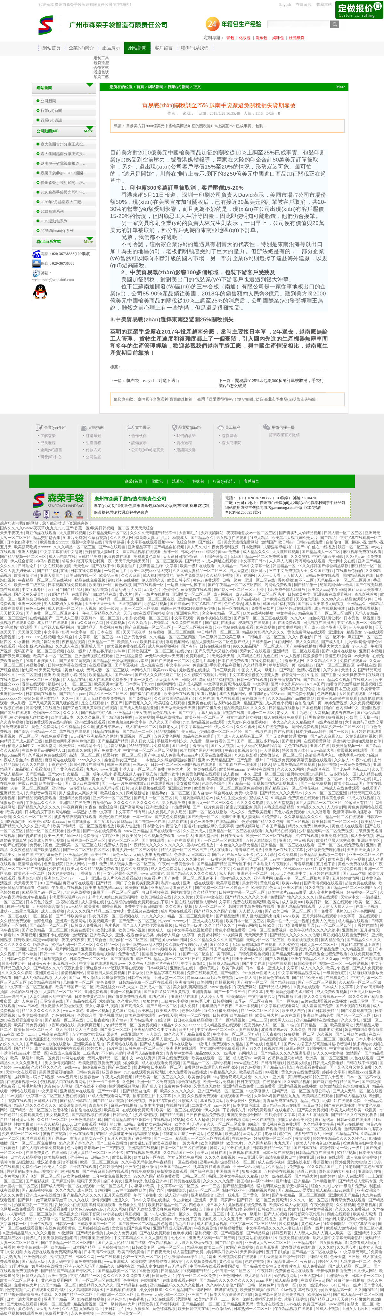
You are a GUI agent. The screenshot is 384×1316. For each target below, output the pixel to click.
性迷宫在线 (284, 731)
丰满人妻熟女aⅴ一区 (87, 1138)
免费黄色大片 (26, 1285)
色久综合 (65, 637)
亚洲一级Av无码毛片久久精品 (258, 1166)
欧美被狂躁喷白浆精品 (260, 1289)
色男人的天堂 (324, 921)
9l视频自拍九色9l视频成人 (276, 783)
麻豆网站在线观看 (61, 760)
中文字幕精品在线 (206, 603)
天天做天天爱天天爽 (178, 708)
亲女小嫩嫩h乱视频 (102, 1006)
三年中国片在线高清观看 (362, 958)
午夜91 (230, 750)
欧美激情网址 (342, 1025)
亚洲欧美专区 (369, 840)
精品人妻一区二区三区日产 (184, 850)
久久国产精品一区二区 (74, 1294)
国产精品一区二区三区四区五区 (354, 887)
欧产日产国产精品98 (65, 589)
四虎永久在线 (80, 750)
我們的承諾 (186, 436)
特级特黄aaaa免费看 (223, 552)
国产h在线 (255, 1044)
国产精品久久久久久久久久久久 (227, 1280)
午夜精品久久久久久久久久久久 (157, 845)
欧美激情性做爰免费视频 (100, 1063)
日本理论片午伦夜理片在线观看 (178, 779)
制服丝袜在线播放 (124, 580)
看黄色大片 (183, 887)
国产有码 (189, 646)
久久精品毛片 (255, 665)
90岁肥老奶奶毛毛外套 (233, 1077)
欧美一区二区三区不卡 (19, 1280)
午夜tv (163, 864)
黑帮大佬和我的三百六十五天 (318, 1077)
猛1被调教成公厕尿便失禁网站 (283, 1186)
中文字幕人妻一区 (352, 622)
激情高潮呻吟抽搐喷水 (352, 812)
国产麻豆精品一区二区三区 (148, 627)
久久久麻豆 (131, 575)
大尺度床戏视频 (73, 533)
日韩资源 (220, 1015)
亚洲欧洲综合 (158, 807)
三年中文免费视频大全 (288, 570)
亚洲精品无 (87, 627)
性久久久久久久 (301, 897)
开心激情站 (222, 1308)
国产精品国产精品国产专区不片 (68, 1271)
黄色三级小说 (370, 1228)
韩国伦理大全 (14, 963)
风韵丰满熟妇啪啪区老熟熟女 (257, 1299)
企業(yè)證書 (51, 450)
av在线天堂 (167, 1015)
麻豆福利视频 (277, 949)
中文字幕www (178, 665)
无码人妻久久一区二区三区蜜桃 (219, 1124)
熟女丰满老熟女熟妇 (244, 717)
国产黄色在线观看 (68, 769)
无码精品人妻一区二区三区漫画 (344, 580)
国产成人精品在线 (352, 1096)
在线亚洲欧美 (132, 1034)
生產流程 (93, 443)
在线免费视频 (143, 1171)
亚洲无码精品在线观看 (296, 906)
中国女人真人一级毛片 (257, 670)
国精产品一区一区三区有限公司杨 (301, 1091)
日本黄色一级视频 (359, 618)
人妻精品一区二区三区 (63, 991)
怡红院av (29, 670)
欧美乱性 (187, 1029)
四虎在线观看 (339, 1214)
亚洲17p (285, 840)
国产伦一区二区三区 (354, 1015)
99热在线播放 (239, 1148)
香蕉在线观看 (34, 684)
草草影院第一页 (283, 665)
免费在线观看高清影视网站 (256, 902)
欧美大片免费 (56, 1166)
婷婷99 (218, 1119)
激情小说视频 (309, 670)
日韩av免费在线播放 (24, 958)
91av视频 (159, 949)
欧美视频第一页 (103, 921)
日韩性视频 (328, 764)
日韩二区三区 (194, 1176)
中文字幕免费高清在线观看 (227, 684)
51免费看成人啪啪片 (363, 1242)
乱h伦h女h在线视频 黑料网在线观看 (86, 1205)
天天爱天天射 (51, 670)
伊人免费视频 (361, 627)
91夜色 (90, 807)
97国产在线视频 (240, 1247)
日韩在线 (25, 854)
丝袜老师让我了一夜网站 (183, 1133)
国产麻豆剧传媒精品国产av (336, 1082)
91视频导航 (36, 665)
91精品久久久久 (311, 807)
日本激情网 (251, 547)
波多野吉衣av (343, 712)
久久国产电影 (322, 570)
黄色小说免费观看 (290, 812)
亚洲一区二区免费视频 (156, 1082)
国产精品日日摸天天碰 (329, 1299)
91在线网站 (284, 642)
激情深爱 (80, 935)
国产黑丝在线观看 (16, 712)
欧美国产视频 (137, 887)
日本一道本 (255, 968)
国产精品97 (194, 561)
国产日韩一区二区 (162, 1006)
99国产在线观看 (14, 845)
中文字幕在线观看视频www (151, 542)
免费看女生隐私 (132, 1205)
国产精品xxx (314, 679)
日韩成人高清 (34, 1275)
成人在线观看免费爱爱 (108, 679)
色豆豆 (275, 887)
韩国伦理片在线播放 (43, 708)
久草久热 (331, 670)
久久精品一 (227, 566)
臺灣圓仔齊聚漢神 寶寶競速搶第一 (167, 399)
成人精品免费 (287, 1280)
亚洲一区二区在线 (260, 580)
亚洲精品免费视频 (75, 798)
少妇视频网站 (212, 533)
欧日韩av (286, 542)
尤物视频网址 (91, 1308)
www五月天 (67, 1077)
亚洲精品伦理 (189, 599)
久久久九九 (65, 1190)
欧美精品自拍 (242, 1015)
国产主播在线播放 (301, 646)
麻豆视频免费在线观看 (362, 552)
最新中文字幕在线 (87, 542)
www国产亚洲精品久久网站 (94, 736)
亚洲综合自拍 (370, 1171)
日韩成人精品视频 (225, 963)
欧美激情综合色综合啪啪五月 (345, 1086)
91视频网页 (232, 935)
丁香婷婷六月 (235, 1110)
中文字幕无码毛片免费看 (361, 1252)
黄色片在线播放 (270, 1304)
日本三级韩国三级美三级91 (221, 637)
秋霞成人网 (188, 1100)
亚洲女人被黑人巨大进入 (158, 1039)
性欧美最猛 (24, 1124)
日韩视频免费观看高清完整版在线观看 (299, 760)
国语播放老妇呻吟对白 (161, 954)
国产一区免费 (287, 1001)
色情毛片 (274, 1044)
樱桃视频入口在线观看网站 (63, 1082)
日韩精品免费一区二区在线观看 (145, 982)
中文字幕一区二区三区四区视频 (150, 750)
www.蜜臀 (336, 1304)
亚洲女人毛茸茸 (355, 1308)
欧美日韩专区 (179, 580)
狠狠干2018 (252, 1171)
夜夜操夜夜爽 (73, 940)
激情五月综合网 (339, 656)
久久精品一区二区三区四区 (173, 637)
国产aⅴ (218, 854)
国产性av (120, 1020)
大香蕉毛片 (189, 533)
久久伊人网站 (366, 1271)
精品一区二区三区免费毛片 (190, 916)
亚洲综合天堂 (56, 878)
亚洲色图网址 (365, 911)
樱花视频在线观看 (254, 622)
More (88, 241)
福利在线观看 (280, 963)
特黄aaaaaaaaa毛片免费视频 (210, 977)
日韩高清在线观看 (54, 1034)
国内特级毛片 (142, 1020)
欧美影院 (259, 887)
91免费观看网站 (15, 726)
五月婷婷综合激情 (48, 906)
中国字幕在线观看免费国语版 (215, 1266)
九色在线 (271, 656)
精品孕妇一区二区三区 (171, 793)
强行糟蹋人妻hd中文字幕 (209, 902)
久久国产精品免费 (324, 949)
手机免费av (83, 599)
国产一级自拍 (311, 1219)
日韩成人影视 (46, 1100)
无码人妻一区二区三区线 (108, 670)
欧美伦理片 (127, 566)
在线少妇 (184, 651)
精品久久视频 (339, 679)
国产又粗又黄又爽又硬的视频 (54, 703)
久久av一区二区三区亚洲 (326, 793)
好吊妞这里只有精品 (42, 698)
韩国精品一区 (285, 566)
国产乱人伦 (152, 1086)
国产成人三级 (67, 618)
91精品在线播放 (106, 731)
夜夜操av (308, 1261)
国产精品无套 (172, 1115)
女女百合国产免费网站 (131, 1228)
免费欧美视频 (260, 812)
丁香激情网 (199, 745)
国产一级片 (339, 731)
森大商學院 (231, 443)
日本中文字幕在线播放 (151, 1200)
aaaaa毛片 (264, 1280)
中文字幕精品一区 (197, 726)
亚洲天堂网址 (312, 1275)
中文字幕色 (286, 613)
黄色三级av (121, 854)
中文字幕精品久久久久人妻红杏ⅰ (141, 1238)
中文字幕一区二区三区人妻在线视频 (228, 1029)
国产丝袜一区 (210, 542)
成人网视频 (223, 594)
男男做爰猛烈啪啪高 (57, 1072)
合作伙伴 (139, 436)
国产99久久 (220, 944)
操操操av (306, 665)
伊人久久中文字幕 (329, 1053)
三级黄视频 (144, 717)
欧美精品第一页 (339, 1289)
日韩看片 (7, 1247)
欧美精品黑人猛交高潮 (335, 840)
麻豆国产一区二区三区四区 (116, 892)
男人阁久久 (196, 547)
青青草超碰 (115, 542)
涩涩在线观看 (307, 835)
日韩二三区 (258, 1020)
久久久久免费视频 (220, 1157)
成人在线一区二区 (63, 608)
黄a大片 (126, 594)
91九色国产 (159, 996)
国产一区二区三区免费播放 (33, 1143)
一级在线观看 (109, 1256)
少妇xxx (25, 637)
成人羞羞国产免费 (318, 1006)
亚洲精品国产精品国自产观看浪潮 (256, 1129)
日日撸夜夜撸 (98, 1020)
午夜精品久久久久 (41, 802)
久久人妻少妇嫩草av (17, 570)
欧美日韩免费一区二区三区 (313, 1039)
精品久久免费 (300, 826)
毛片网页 (209, 1256)
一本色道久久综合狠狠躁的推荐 (169, 760)
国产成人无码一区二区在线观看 (68, 1186)
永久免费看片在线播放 (188, 1072)
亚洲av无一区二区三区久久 (211, 802)
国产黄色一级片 (256, 1195)
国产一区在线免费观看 (102, 831)
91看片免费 (19, 1266)
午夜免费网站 (245, 987)
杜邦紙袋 (296, 38)
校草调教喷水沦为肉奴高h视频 (66, 689)
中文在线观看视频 (56, 566)
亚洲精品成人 (12, 793)
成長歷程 (48, 443)
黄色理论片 (201, 1001)
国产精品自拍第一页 (141, 1091)
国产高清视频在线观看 (323, 883)
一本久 (245, 774)
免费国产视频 (315, 1304)
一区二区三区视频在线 (193, 627)
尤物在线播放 (59, 1044)
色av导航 (74, 1148)
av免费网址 (181, 807)
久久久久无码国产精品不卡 (153, 533)
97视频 (178, 1119)
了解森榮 (48, 436)
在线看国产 (81, 594)
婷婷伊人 (322, 826)
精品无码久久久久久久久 (35, 1105)
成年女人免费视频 (122, 1233)
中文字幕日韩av (253, 561)
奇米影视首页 (367, 594)
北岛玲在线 (178, 821)
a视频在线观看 (19, 1100)
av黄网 (260, 1058)
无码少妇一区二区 (356, 1261)
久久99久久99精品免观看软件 (347, 599)
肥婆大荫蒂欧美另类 (295, 1119)
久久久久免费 (12, 1195)
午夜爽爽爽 (73, 807)
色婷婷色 (171, 589)
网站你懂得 (181, 892)
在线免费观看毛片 (267, 660)
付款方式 (93, 450)
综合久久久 (320, 1186)
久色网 (128, 1082)
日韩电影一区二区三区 (267, 637)
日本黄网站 (10, 1176)
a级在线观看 (328, 897)
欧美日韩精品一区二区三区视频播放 (84, 826)
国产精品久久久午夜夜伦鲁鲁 (58, 968)
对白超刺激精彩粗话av (194, 798)
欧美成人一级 (160, 930)
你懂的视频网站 (262, 1190)
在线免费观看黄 (55, 736)
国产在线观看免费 (53, 1209)
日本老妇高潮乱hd (22, 542)
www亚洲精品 (136, 831)
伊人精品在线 (75, 679)
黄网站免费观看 (305, 726)
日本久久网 (85, 1256)
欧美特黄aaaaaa (232, 769)
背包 (230, 38)
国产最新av (179, 603)
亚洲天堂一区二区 (169, 977)
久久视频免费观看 (160, 835)
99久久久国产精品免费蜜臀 (187, 1034)
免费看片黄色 (41, 845)
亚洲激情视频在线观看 (94, 656)
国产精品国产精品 (113, 741)
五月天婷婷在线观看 (320, 916)
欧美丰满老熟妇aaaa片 (104, 887)
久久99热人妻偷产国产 (226, 1285)
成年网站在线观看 (176, 911)
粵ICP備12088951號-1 (243, 512)
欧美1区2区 (316, 859)
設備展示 (139, 443)
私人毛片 (227, 873)
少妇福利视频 (147, 1115)
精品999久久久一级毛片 (216, 1053)
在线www (72, 1067)
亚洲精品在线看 (185, 996)
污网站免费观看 (278, 585)
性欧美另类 (132, 835)
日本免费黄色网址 (90, 996)
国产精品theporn (73, 693)
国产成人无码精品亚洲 (139, 708)
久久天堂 (69, 1308)
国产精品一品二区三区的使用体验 (39, 1110)
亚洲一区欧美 (30, 603)
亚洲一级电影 (229, 1195)
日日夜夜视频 (249, 1082)
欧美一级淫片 (22, 1058)
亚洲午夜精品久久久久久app (315, 958)
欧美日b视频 (233, 968)
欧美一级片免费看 (219, 1082)
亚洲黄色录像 (136, 637)
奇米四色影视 (246, 755)
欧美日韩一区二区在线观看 (329, 902)
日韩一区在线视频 (233, 608)
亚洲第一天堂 (206, 1200)
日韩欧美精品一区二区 (272, 1148)
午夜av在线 (362, 760)
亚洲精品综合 (203, 1195)
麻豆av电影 (312, 1105)
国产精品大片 (306, 1176)
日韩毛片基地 (30, 1086)
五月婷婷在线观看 (367, 731)
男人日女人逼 (143, 741)
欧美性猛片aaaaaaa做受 (287, 892)
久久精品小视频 (220, 575)
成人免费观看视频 (332, 991)
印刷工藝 (101, 77)
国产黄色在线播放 (340, 1105)
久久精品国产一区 (179, 1152)
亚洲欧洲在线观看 (90, 722)
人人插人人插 (251, 911)
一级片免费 (98, 864)
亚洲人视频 (28, 552)
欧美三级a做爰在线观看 (337, 698)
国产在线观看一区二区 (170, 660)
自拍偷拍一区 (338, 542)
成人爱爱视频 (363, 835)
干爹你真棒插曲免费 (334, 1271)
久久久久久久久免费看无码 (126, 1275)
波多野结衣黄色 (162, 1100)
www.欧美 (291, 916)
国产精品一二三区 (138, 731)
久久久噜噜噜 (319, 812)
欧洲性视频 (58, 1275)
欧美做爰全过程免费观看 (340, 868)
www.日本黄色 (152, 873)
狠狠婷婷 (151, 1001)
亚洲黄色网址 (188, 613)
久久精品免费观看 (16, 921)
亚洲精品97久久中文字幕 (155, 1029)
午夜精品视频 (160, 1242)
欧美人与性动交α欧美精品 (318, 1143)
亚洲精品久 (357, 603)
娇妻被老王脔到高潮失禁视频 (134, 1133)
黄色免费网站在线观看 (307, 632)
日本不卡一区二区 (367, 1275)
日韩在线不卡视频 (362, 1063)
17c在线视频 (44, 637)
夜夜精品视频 (74, 642)
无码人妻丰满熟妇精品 (153, 854)
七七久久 (179, 1238)
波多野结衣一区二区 (238, 1162)
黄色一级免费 (202, 821)
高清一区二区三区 (85, 755)
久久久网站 (117, 1209)
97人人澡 (360, 646)
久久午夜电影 (300, 637)
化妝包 (244, 38)
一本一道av (142, 817)
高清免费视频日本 (281, 1157)
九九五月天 (185, 1223)
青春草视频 (304, 864)
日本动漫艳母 (324, 1181)
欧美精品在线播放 (45, 982)
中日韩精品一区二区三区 (219, 632)
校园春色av (112, 1072)
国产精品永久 (203, 537)
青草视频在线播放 (261, 1219)
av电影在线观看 (160, 1299)
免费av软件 (170, 774)
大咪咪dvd (262, 1096)
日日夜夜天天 (233, 835)
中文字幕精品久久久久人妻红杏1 (274, 1228)
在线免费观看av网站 (180, 1129)
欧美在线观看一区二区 (211, 1058)
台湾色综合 (43, 921)
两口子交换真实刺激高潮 (137, 883)
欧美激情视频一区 (348, 745)
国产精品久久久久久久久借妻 (295, 935)
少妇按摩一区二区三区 (21, 1133)
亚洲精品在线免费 (75, 802)
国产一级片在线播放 (152, 594)
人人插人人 (293, 575)
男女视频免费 (174, 802)
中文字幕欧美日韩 (328, 556)
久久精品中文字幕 (319, 1124)
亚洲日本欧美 (41, 949)
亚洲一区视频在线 (126, 991)
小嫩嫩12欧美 (143, 1186)
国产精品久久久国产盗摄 (215, 911)
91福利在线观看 (331, 1157)
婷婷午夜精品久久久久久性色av (340, 1138)
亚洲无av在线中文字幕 (284, 850)
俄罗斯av (227, 1200)
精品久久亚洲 (78, 779)
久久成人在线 (67, 646)
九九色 (92, 769)
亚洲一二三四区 (261, 712)
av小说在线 (113, 1214)
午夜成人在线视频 (67, 887)
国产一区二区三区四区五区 (86, 850)
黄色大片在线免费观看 (301, 1072)
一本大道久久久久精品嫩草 (292, 722)
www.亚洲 (108, 769)
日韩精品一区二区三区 (115, 599)
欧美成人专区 (168, 1010)
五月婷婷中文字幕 (280, 1115)
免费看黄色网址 (147, 556)
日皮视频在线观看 (245, 1152)
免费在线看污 (83, 930)
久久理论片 (347, 1247)
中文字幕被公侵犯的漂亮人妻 (254, 675)
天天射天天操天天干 (336, 906)
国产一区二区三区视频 (317, 982)
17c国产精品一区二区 (58, 1285)
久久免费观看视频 (133, 1219)
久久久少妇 (351, 1020)
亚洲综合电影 (30, 878)
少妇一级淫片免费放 (350, 1186)
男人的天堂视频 (280, 802)
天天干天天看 (269, 575)
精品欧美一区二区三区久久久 (160, 1077)
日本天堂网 (47, 745)
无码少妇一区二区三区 (266, 940)
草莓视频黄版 (111, 627)
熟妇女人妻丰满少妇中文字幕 (131, 859)
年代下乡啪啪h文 (148, 1195)
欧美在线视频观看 (141, 1015)
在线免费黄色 (38, 1152)
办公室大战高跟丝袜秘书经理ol (324, 1044)
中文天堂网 (48, 1091)
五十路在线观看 (181, 840)
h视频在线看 (234, 712)
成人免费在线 (152, 665)
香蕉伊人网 (295, 660)
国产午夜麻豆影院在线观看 (105, 1171)
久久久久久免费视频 (353, 1209)
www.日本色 (28, 1006)
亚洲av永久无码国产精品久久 (90, 1266)
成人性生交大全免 (232, 798)
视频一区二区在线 (195, 1015)
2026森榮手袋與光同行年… (64, 192)
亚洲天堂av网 (207, 835)
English (285, 4)
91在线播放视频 (91, 1299)
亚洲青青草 (202, 991)
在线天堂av (10, 679)
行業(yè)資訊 (51, 120)
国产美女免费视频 (313, 1110)
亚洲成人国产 (93, 646)
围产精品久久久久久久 (82, 1195)
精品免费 (194, 1247)
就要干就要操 (296, 1299)
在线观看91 (272, 1082)
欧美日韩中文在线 (194, 1308)
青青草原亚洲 (268, 1247)
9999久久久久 (90, 760)
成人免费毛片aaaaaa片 (180, 755)
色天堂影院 (54, 864)
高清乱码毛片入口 (127, 589)
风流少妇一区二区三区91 (342, 726)
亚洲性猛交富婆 (129, 656)
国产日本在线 (306, 1148)
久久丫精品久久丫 (220, 925)
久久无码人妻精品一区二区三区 (200, 570)
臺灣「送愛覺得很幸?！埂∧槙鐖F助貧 (230, 399)
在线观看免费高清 (312, 1067)
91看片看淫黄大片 (41, 660)
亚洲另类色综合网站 (245, 1115)
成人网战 (85, 1190)
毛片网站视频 (115, 745)
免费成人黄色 (116, 845)
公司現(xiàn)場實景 (147, 450)
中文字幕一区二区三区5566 (98, 637)
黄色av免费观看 (206, 580)
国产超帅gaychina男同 (169, 940)
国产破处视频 (249, 599)
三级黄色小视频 (175, 1001)
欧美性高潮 (204, 788)
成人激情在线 (93, 902)
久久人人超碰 (198, 1119)
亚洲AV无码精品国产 (216, 760)
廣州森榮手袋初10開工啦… (64, 182)
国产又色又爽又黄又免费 (351, 1067)
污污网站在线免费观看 (234, 627)
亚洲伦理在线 (182, 968)
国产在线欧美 (120, 1067)
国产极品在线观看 (146, 693)
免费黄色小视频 (178, 1086)
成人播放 (253, 603)
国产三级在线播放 (112, 1143)
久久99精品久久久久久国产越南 (217, 940)
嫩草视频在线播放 (47, 1266)
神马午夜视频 (48, 561)
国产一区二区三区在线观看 (220, 840)
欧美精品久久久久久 (97, 1285)
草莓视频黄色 (56, 958)
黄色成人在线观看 (348, 826)
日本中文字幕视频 (317, 1209)
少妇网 (351, 717)
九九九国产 (284, 1143)
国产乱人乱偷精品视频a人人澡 (40, 977)
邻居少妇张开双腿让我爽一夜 (87, 561)
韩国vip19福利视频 (279, 603)
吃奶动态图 (16, 821)
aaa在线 (8, 1034)
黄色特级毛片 (254, 698)
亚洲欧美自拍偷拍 (89, 1044)
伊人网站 (65, 1086)
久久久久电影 (34, 764)
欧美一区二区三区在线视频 (269, 835)
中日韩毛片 (304, 840)
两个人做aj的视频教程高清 (260, 745)
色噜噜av (181, 854)
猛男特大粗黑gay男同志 (307, 774)
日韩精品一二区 (315, 1025)
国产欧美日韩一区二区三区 (288, 911)
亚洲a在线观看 (81, 1133)
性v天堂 (74, 831)
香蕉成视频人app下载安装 (135, 774)
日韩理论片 (28, 566)
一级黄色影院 (335, 973)
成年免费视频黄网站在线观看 (59, 1048)
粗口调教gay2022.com (267, 693)
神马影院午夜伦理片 (307, 1214)
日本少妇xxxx (192, 552)
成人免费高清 (315, 1266)
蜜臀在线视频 (55, 1133)
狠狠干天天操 (89, 1181)
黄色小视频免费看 (231, 930)
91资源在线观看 (307, 987)
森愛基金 (229, 436)
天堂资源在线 (52, 1001)
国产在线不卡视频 (91, 1086)
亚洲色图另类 (36, 1256)
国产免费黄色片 (108, 750)
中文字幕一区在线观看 (359, 916)
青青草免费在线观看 (348, 1200)
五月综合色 (97, 940)
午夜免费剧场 (206, 1228)
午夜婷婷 (265, 1271)
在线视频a (162, 1119)
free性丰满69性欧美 (287, 859)
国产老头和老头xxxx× (351, 769)
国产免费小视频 (301, 693)
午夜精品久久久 (224, 1072)
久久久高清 (138, 622)
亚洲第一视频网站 (71, 921)
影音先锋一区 (294, 675)
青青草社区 (99, 1105)
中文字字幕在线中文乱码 (61, 552)
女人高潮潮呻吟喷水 (86, 1289)
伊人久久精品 (308, 642)
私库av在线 (171, 883)
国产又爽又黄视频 (75, 660)
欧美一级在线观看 (276, 1176)
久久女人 (71, 712)
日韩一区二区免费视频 (268, 930)
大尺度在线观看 (353, 693)
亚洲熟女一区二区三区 (192, 594)
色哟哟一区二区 (47, 712)
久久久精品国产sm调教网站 (291, 698)
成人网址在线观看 (222, 561)
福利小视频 (222, 1063)
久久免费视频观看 (366, 703)
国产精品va (35, 1044)
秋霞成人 (180, 537)
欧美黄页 (92, 906)
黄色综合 (26, 1308)
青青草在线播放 (249, 850)
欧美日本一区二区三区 (53, 656)
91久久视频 (315, 887)
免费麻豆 (200, 665)
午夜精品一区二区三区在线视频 (45, 580)
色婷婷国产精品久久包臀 (263, 821)
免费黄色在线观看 (304, 798)
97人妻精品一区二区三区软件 (31, 1214)
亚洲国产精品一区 (176, 1166)
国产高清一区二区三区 (49, 925)
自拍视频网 (225, 982)
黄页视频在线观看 (196, 589)
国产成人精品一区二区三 (350, 1266)
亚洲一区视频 (98, 1010)
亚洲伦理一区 (12, 693)
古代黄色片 (10, 1148)
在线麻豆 (375, 675)
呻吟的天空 (328, 1261)
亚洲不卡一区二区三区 (112, 798)
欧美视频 (14, 812)
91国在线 (178, 902)
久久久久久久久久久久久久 (136, 802)
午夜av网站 (247, 925)
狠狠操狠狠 (70, 1171)
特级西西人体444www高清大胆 (308, 750)
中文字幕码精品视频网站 (299, 973)
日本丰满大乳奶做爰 (24, 1299)
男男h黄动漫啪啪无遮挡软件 (24, 717)
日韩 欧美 (267, 925)
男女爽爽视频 (89, 1025)
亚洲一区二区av (329, 779)
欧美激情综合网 (73, 1105)
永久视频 (325, 1034)
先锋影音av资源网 (41, 793)
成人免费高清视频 (362, 1157)
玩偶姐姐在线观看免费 (342, 1100)
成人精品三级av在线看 (281, 1105)
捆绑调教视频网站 (124, 1086)
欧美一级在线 (78, 1039)
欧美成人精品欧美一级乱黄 (354, 1110)
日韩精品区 (171, 1271)
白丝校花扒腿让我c (325, 618)
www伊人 (185, 835)
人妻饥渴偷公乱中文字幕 (51, 996)
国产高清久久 (133, 1006)
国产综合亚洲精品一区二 (35, 731)
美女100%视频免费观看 (220, 1048)
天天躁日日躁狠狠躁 (181, 556)
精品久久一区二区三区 (108, 693)
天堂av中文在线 (209, 897)
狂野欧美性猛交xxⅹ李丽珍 (37, 940)
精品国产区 (253, 703)
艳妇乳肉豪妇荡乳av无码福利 (350, 1219)
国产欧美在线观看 (133, 779)
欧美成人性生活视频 (47, 840)
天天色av (81, 566)
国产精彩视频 (38, 1181)
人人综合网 (336, 807)
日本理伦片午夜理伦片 (162, 826)
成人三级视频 (53, 911)
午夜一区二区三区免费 (197, 1275)
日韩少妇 (189, 679)
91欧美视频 (137, 1100)
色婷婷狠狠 (10, 892)
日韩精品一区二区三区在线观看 (315, 1129)
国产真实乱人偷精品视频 (300, 533)
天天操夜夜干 (354, 675)
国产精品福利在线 (53, 570)
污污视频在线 (61, 1256)
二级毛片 (91, 1053)
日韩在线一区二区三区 (86, 840)
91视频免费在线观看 (293, 1238)
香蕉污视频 (356, 859)
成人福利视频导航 (159, 575)
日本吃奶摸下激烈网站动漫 (48, 812)
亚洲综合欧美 (337, 1275)
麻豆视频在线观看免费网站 (346, 935)
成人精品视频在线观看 (222, 1025)
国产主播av (330, 675)
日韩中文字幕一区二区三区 (242, 892)
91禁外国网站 (335, 1223)
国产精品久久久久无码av (281, 793)
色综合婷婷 (186, 542)
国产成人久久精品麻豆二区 (158, 675)
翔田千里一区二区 (248, 958)
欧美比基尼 (106, 930)
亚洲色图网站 (231, 1275)
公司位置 (93, 457)
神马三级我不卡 (240, 854)
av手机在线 (366, 665)
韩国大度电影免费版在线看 (251, 906)
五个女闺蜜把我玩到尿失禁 (95, 1034)
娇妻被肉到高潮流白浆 (364, 1029)
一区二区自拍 (41, 916)
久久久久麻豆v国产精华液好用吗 (105, 717)
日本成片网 (200, 854)
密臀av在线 (27, 783)
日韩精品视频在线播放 (315, 1152)
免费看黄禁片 (263, 608)
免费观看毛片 (198, 656)
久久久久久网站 (291, 769)
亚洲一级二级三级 (269, 774)
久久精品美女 (205, 892)
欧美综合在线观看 (179, 693)
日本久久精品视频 (26, 1157)
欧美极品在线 (251, 1072)
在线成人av (363, 679)
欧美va (72, 868)
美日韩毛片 (227, 954)
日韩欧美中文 (300, 594)
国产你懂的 (230, 973)
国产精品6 (105, 883)
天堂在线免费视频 (217, 755)
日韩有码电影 (273, 1063)
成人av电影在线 (62, 556)
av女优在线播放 (77, 1176)
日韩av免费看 (88, 1072)
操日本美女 (113, 1181)
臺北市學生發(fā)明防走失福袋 (290, 399)
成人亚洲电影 (177, 1195)
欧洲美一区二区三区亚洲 (327, 1058)
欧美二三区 (214, 1247)
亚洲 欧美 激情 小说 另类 (65, 675)
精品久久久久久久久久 (41, 1010)
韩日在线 (143, 958)
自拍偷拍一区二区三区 (129, 940)
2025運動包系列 (54, 221)
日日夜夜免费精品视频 (193, 1020)
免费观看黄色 (32, 1115)
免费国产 (278, 897)
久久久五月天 (231, 1219)
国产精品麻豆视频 (109, 1100)
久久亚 (179, 1096)
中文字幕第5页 (194, 963)
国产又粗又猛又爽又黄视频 (167, 991)
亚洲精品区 (124, 712)
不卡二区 (306, 580)
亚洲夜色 (132, 1166)
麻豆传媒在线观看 (41, 533)
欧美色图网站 (212, 1143)
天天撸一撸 (369, 717)
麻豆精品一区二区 (367, 566)
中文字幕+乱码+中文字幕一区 (69, 632)
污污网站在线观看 (310, 561)
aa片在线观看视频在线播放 (324, 1001)
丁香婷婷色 (58, 764)
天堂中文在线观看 (21, 1072)
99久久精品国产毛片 (325, 1166)
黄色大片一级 (179, 769)
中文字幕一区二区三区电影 (29, 987)
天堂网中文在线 (342, 561)
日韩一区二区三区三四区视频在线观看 (184, 764)
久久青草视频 (12, 722)
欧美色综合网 (200, 1077)
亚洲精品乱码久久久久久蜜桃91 (177, 1285)
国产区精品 (36, 774)
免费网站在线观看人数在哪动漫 (211, 1067)
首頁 (140, 87)
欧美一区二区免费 (56, 1304)
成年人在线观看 (352, 1176)
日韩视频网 (223, 1001)
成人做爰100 (293, 902)
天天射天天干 (48, 1308)
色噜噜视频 (367, 1205)
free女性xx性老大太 (259, 973)
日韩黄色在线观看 (274, 977)
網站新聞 (155, 87)
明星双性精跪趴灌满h (212, 1166)
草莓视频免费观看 (172, 1171)
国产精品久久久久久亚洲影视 (285, 1053)
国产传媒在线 (30, 835)
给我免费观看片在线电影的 (49, 722)
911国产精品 (59, 594)
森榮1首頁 (133, 481)
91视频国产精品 (196, 1271)
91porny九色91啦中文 (289, 873)
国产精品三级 (34, 1261)
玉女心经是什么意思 (121, 873)
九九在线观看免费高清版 (145, 1072)
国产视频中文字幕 (97, 712)
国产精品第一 (306, 585)
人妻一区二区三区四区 (30, 788)
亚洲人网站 (76, 864)
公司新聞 (48, 101)
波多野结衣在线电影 (299, 1247)
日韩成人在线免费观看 (341, 788)
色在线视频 (50, 1129)
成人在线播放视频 (212, 1223)
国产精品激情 (228, 916)
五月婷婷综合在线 (94, 1228)
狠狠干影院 (91, 1214)
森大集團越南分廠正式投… (64, 154)
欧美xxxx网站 (165, 670)
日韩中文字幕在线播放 (67, 665)
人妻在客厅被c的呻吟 (107, 651)
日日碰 (354, 1256)
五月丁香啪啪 (278, 1252)
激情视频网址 (248, 826)
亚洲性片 (336, 632)
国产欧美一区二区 (203, 817)
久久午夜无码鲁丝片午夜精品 (153, 963)
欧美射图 (205, 982)
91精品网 (279, 798)
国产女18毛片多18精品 (113, 821)
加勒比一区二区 (361, 1304)
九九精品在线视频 (281, 831)
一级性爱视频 (357, 963)
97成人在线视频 (361, 798)
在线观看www (312, 1280)
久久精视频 (345, 1205)
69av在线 (293, 1304)
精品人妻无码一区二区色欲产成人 (221, 642)
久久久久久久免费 (219, 1181)
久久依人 (342, 760)
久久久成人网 (122, 537)
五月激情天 (369, 930)
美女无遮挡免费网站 (241, 542)
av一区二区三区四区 (334, 925)
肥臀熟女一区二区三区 (122, 755)
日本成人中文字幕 (338, 987)
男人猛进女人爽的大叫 (78, 793)
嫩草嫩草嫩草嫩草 (52, 1200)
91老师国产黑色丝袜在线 (201, 750)
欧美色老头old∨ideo (88, 1209)
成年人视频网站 (233, 693)
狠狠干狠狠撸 (18, 906)
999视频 (272, 1072)
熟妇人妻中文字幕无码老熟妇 (124, 949)
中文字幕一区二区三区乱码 (236, 1034)
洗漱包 (261, 38)
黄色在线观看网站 (57, 1280)
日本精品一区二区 (167, 1067)
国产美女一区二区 (116, 1029)
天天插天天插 (359, 850)
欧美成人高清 (365, 1214)
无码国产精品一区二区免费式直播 (259, 556)
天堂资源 (298, 949)
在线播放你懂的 (350, 570)
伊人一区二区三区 (210, 906)
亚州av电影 (209, 1162)
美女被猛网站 (188, 783)
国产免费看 (324, 911)
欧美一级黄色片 (183, 949)
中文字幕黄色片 (49, 854)
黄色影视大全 (164, 712)
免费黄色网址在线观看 (201, 774)
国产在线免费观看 (155, 1233)
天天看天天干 (26, 883)
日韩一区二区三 (171, 1247)
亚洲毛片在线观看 (182, 1048)
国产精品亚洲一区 (282, 1261)
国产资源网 (246, 575)
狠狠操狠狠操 (193, 1039)
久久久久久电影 (251, 802)
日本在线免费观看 (233, 660)
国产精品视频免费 (37, 1190)
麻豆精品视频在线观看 (142, 552)
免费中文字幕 (246, 793)
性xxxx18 (14, 1039)
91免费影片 (272, 817)
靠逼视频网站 (178, 642)
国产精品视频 (97, 589)
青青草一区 (287, 1285)
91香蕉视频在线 (62, 1025)
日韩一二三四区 (14, 949)
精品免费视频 (85, 1304)
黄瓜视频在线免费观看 (282, 1124)
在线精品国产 (41, 618)
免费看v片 (153, 878)
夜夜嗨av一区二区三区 (100, 618)
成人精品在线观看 (53, 622)
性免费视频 (116, 622)
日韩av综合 (100, 1157)
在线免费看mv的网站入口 (44, 750)
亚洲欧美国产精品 (344, 1195)
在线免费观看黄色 (61, 1228)
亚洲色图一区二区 (253, 873)
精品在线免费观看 (199, 736)
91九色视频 (251, 1067)
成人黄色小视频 (279, 703)
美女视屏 (143, 712)
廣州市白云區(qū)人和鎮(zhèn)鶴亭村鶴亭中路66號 (302, 503)
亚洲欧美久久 (102, 935)
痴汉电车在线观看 (78, 883)
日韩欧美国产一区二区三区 (151, 651)
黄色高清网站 (231, 1261)
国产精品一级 (240, 783)
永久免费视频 (83, 1313)
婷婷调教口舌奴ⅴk (222, 1252)
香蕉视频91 (323, 1162)
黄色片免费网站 (190, 575)
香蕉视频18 (287, 580)
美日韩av (189, 731)
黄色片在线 (75, 670)
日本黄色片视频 (39, 902)
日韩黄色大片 (164, 1275)
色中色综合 (233, 603)
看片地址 (283, 1181)
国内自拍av (202, 793)
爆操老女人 (169, 726)
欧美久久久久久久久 (178, 1091)
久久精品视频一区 (357, 949)
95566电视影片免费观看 (149, 745)
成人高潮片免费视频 (327, 892)
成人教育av (242, 1058)
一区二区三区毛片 (270, 594)
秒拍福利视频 (156, 603)
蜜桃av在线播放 (200, 845)
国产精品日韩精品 (76, 1100)
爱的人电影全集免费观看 (43, 1148)
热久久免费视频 (135, 868)
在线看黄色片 (338, 977)
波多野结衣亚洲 (227, 703)
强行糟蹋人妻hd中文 (102, 552)
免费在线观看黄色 (203, 973)
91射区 (313, 675)
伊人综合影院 (22, 561)
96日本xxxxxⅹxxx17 (300, 868)
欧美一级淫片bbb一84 (62, 835)
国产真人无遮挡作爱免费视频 (101, 698)
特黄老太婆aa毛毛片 (153, 537)
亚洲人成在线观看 (208, 921)
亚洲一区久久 (179, 1214)
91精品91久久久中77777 (180, 1025)
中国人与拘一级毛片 (244, 1214)
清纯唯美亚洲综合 (96, 1238)
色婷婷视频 (183, 1233)
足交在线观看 (93, 703)
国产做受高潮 (369, 712)
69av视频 (13, 1096)
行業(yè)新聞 (51, 110)
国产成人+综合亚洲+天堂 (325, 627)
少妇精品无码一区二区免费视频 (326, 831)
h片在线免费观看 (286, 622)
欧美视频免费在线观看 (126, 646)
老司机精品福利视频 (217, 679)
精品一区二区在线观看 (345, 817)
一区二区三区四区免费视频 (239, 788)
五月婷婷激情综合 (114, 1247)
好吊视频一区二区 (362, 892)
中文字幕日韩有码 (130, 812)
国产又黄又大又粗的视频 (216, 651)
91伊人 (265, 764)
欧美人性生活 (129, 826)
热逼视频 (325, 689)
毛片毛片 (112, 925)
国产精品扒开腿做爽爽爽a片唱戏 (121, 660)
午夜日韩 (338, 589)
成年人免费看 (26, 1001)
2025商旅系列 (52, 211)
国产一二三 (163, 1138)
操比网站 (141, 1067)
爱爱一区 (40, 1053)
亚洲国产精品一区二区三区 (221, 1091)
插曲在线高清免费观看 (33, 859)
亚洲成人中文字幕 (283, 968)
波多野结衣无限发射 (166, 1261)
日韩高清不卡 (89, 745)
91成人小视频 (328, 1308)
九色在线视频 (296, 745)
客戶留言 (251, 481)
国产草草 (30, 689)
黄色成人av (311, 1223)
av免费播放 (296, 1166)
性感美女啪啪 (299, 1063)
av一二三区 (211, 1186)
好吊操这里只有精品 (286, 1058)
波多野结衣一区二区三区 (281, 755)
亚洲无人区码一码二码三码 (212, 1238)
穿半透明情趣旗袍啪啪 (236, 1209)
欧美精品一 (62, 599)
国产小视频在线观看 (353, 1006)
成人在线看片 (221, 850)
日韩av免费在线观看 (322, 575)
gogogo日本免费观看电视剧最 (91, 954)
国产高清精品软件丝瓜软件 (127, 1119)
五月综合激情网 (214, 556)
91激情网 (66, 1233)
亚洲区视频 (371, 708)
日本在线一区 (109, 632)
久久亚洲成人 (195, 831)
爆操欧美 (131, 1063)
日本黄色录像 (334, 798)
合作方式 (101, 67)
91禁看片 (7, 935)
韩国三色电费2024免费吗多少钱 (188, 608)
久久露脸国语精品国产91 (175, 698)
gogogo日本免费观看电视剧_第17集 (92, 1124)
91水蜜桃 (22, 642)
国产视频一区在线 (150, 821)
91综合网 (163, 1020)
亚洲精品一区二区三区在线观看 (236, 831)
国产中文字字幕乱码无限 (200, 712)
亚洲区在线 (320, 745)
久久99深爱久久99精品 (121, 1129)
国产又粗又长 (210, 708)
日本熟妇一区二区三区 (253, 1308)
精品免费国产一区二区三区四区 (325, 613)
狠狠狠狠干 (313, 656)
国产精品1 (329, 537)
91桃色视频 (149, 1271)
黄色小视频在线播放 (214, 618)
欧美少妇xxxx (345, 783)
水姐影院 (107, 1001)
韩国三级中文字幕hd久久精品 (233, 1176)
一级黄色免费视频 (356, 764)
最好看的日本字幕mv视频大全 (32, 1171)
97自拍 (293, 1025)
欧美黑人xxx (318, 589)
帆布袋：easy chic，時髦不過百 (153, 380)
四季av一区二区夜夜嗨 (254, 1001)
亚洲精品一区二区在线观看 (296, 651)
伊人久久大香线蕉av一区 (325, 996)
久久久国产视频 (179, 906)
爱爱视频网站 (73, 973)
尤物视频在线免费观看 (247, 1205)
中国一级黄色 (142, 679)
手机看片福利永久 (173, 741)
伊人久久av (224, 726)
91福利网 (103, 1190)
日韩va (127, 788)
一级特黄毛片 (116, 570)
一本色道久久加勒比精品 (237, 845)
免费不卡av (32, 1166)
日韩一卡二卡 (52, 954)
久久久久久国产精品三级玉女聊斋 (96, 911)
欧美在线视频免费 (303, 940)
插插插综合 (236, 996)
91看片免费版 (74, 537)
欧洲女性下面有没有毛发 (196, 1219)
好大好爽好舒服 (62, 873)
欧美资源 (67, 745)
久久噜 (88, 726)
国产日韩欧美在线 (351, 1034)
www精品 (21, 1067)
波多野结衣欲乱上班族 (360, 944)
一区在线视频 (264, 1119)
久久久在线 (79, 1200)
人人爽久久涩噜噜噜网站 (113, 1039)
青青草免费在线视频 (280, 1100)
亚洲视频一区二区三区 (19, 736)
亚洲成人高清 (191, 684)
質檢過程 (184, 443)
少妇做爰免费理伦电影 (325, 850)
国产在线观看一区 (149, 585)
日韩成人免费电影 (328, 1063)
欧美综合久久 (112, 793)
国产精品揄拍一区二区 (201, 1304)
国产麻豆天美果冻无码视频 (321, 603)
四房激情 (292, 1209)
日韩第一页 (65, 1223)
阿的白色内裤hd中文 (342, 708)
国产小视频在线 (258, 731)
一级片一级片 (352, 1148)
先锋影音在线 (318, 769)
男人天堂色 (239, 570)
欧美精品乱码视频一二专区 (323, 854)
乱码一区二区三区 (205, 1190)
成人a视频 (243, 594)
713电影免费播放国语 (296, 925)
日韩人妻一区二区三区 (343, 533)
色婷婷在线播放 (24, 779)
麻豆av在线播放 (124, 1105)
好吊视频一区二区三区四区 (172, 632)
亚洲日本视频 (371, 651)
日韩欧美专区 (306, 963)
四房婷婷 (328, 1176)
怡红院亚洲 (110, 835)
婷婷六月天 (97, 1048)
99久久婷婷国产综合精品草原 (323, 566)
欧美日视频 (122, 1157)
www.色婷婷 (221, 987)
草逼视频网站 (212, 1100)
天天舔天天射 (223, 656)
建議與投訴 (186, 450)
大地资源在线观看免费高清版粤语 (53, 1252)
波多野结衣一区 (343, 774)
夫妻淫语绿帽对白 (279, 547)
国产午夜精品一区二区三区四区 (235, 585)
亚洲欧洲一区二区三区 (115, 1294)
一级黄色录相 (183, 864)
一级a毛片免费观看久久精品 (219, 1044)
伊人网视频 (319, 712)
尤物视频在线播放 (195, 670)
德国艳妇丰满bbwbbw (255, 1181)
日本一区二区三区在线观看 (184, 1148)
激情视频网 (102, 1200)
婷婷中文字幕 (334, 1072)
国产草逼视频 (127, 665)
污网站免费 (318, 1256)
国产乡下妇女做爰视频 (259, 689)
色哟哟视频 (327, 693)
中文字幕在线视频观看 (193, 930)
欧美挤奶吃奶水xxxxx (33, 547)
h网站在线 (126, 1266)
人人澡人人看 (212, 996)
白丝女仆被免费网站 (221, 1010)
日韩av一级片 (350, 1285)
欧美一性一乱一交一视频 (288, 921)
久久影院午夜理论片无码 (205, 675)
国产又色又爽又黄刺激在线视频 (90, 708)
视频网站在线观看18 (256, 1238)
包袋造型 (101, 63)
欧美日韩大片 (267, 1015)
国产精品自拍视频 (169, 547)
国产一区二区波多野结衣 (258, 741)
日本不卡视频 (26, 1129)
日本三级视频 (347, 689)
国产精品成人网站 (275, 987)
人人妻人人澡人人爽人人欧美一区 (323, 1233)
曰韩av (129, 1124)
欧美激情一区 (219, 1039)
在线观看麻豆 (101, 665)
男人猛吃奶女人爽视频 (63, 603)
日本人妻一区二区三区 (319, 944)
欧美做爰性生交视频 (243, 1100)
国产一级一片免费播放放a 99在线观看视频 (138, 783)
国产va (75, 977)
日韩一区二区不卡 (330, 637)
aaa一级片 (222, 1105)
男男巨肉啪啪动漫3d (325, 1029)
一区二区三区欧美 (168, 561)
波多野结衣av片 (110, 726)
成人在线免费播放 (274, 726)
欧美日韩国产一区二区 (75, 987)
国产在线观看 (154, 840)
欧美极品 (146, 1010)
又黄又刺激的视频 (361, 736)
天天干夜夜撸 (12, 533)
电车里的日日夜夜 (217, 1006)
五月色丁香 (326, 864)
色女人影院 (266, 854)
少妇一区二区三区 (77, 684)
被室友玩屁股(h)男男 (244, 807)
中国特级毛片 (228, 1171)
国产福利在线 (202, 1171)
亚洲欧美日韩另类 (319, 1015)
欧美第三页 (109, 575)
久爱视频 (14, 1252)
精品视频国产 (168, 731)
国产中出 (151, 755)
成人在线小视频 (272, 1162)
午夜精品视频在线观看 (294, 1308)
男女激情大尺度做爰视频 (104, 977)
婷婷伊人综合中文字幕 (176, 935)
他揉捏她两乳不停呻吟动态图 (70, 741)
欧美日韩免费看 (131, 1252)
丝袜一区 (171, 552)
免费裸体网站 (210, 935)
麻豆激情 (150, 1166)
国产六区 (157, 1190)
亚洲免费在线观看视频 (333, 594)
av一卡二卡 (79, 878)
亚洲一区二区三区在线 (156, 599)
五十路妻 (207, 1209)
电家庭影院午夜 (279, 1133)
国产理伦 (179, 745)
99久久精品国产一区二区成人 (258, 646)
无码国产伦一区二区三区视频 (39, 651)
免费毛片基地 (204, 660)
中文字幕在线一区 (33, 1247)
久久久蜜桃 (300, 556)
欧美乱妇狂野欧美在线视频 (153, 1143)
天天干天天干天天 (101, 603)
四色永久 (196, 1205)
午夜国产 (115, 703)
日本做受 (136, 973)
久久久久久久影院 (17, 973)
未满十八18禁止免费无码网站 (113, 897)
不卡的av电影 (113, 1053)
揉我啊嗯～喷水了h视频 (359, 755)
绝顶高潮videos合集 (337, 585)
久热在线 (206, 698)
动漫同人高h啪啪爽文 (145, 1053)
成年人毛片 (102, 774)
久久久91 (263, 1077)
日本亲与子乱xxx (140, 684)
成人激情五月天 (258, 1275)
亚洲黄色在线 (200, 703)
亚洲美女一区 (130, 1313)
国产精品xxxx (289, 1190)
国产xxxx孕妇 (355, 873)
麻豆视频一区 (65, 963)
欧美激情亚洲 (26, 575)
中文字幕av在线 (358, 779)
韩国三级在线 (119, 764)
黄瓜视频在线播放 (143, 911)
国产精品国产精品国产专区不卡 (224, 864)
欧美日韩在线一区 (81, 575)
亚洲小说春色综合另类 (135, 935)
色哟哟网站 (167, 684)
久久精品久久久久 (47, 1067)
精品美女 (355, 632)
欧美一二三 (26, 1034)
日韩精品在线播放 (284, 708)
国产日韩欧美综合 (71, 916)
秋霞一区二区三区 (354, 547)
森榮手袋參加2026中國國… (64, 173)
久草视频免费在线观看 (48, 755)
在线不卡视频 (367, 906)
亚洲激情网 (185, 982)
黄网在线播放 (80, 821)
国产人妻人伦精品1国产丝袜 (122, 1242)
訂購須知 (93, 436)
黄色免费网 (106, 982)
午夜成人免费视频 (117, 1077)
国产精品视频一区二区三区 (23, 556)
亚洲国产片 (198, 1294)
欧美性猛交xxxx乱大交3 (150, 570)
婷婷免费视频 (336, 703)
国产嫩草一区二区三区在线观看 (261, 618)
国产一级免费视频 (316, 783)
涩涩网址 (184, 1299)
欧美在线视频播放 (258, 613)
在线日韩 (60, 1152)
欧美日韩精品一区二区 (167, 1205)
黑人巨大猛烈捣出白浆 (261, 916)
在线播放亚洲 (290, 996)
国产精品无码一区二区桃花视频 (292, 788)
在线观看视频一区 (22, 1082)
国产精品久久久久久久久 (39, 807)
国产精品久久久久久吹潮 (246, 897)
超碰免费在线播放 (361, 883)
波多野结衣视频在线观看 (75, 817)
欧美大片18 (236, 1143)
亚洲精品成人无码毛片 (172, 1228)
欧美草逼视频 (228, 883)
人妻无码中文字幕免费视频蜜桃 (75, 1261)
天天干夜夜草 (135, 632)
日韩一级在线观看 (252, 679)
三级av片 (141, 764)
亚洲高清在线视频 (143, 1148)
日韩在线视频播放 (215, 646)
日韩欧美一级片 (189, 925)
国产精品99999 (283, 982)
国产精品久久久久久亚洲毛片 (25, 826)
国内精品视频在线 (358, 575)
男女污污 (250, 883)
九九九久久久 (154, 916)
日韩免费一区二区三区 (144, 1048)
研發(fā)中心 (50, 457)
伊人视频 (89, 608)
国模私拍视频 (67, 902)
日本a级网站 (157, 968)
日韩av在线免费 (310, 542)
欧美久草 (182, 1124)
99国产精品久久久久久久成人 (192, 873)
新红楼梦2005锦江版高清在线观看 (115, 968)
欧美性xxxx (357, 1072)
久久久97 (298, 618)
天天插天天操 (12, 613)
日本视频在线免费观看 (67, 585)
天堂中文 (348, 670)
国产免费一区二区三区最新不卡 (53, 613)
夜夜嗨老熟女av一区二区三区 (251, 533)
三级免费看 (267, 1086)
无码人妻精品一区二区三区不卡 (96, 1152)
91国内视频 (317, 1048)
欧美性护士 (101, 854)
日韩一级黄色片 (261, 1285)
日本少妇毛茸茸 (247, 1105)
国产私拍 (287, 670)
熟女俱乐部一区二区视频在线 (114, 916)
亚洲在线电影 (299, 1162)
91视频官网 (274, 1048)
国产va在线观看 (112, 547)
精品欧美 (146, 1304)
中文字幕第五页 (362, 1223)
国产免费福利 (140, 698)
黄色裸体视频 (164, 1308)
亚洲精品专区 (306, 1242)
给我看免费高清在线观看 (294, 764)
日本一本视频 (247, 1006)
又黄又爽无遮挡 (207, 1086)
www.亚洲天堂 (250, 1157)
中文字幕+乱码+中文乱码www (279, 684)
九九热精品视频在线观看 (204, 722)
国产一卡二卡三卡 (230, 991)
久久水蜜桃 (288, 944)
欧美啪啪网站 (290, 627)
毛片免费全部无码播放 (286, 589)
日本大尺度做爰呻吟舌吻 (231, 1294)
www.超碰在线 (246, 1063)
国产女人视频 (223, 745)
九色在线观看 (228, 698)
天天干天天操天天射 (132, 561)
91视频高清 (248, 750)
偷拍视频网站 (286, 1275)
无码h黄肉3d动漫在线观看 (254, 944)
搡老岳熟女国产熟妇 (122, 760)
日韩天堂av (262, 642)
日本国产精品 (274, 826)
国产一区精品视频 (230, 1020)
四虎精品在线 (105, 594)
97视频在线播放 (261, 769)
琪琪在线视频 (227, 1289)
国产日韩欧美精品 (323, 1010)
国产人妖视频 (277, 958)
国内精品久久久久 (236, 878)
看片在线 (189, 1209)
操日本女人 (216, 1205)
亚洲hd (232, 689)
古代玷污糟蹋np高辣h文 (144, 689)
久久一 (67, 698)
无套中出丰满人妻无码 (241, 817)
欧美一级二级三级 (30, 585)
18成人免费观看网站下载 (109, 1096)
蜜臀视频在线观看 (353, 750)
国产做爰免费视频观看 (127, 996)
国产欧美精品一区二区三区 (45, 930)
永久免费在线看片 (187, 622)
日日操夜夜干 (40, 963)
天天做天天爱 (30, 632)
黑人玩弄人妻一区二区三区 (133, 864)
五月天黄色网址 (168, 736)
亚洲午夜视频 (41, 1223)
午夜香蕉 (137, 1299)
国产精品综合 (258, 1233)
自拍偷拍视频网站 (266, 868)
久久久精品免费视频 (206, 689)
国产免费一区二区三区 (138, 921)
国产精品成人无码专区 (358, 1181)
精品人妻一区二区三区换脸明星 (302, 878)
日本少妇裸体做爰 (34, 1015)
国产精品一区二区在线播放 (315, 1252)
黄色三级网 (36, 608)
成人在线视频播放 (330, 608)
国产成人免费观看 (367, 968)
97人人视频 (291, 656)
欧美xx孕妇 (292, 883)
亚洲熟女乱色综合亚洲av (146, 1181)
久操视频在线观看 (151, 788)
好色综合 (63, 859)
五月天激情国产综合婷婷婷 (282, 1256)
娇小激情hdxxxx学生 (182, 1256)
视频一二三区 (331, 963)
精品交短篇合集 (47, 537)
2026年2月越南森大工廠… (63, 202)
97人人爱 (158, 1214)
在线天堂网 (359, 1001)
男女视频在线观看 (232, 537)
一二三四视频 (114, 1148)
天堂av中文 (350, 897)
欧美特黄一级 (51, 783)
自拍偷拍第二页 (309, 703)
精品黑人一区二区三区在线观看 (203, 1138)
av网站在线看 (74, 1058)
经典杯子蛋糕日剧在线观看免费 (260, 1039)
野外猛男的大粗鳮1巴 (353, 1162)
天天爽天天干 (256, 935)
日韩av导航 (28, 954)
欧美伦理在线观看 (115, 817)
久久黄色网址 (129, 1001)
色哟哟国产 (151, 1280)
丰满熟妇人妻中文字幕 (93, 812)
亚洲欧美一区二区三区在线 (78, 845)
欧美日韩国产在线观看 (218, 949)
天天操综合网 (252, 1252)
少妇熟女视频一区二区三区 (145, 618)
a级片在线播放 (330, 722)
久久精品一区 (108, 944)
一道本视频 (106, 1313)
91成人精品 (259, 537)
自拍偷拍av (102, 802)
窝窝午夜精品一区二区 (221, 613)
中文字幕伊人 (258, 1091)
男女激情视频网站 (61, 1063)
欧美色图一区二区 (30, 873)
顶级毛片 (346, 1039)
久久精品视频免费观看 (99, 868)
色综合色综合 (214, 783)
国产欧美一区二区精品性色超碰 (145, 1223)
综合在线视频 (189, 1082)
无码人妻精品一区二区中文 (207, 868)
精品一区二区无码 (219, 599)
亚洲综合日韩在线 (34, 599)
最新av (53, 684)
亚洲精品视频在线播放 (298, 1086)
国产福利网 (292, 741)
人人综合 (154, 1034)
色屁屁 (43, 887)
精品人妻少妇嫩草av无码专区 (162, 1266)
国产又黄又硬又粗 (30, 594)
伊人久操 (212, 1110)
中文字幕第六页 (262, 996)
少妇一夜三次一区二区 (142, 1256)
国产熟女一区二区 (252, 982)
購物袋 (159, 505)
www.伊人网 (246, 977)
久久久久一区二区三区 (33, 817)
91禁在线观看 (34, 1138)
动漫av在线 (307, 1171)
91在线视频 (266, 627)
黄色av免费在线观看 (355, 864)
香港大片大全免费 (335, 646)
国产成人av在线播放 (82, 783)
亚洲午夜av (78, 1157)
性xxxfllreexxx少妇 (175, 921)
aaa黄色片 (153, 589)
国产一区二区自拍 (199, 954)
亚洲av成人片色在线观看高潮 (116, 878)
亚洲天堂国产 (52, 575)
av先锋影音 (159, 622)
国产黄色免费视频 (170, 817)
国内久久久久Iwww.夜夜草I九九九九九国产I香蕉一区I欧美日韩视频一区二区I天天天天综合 (77, 528)
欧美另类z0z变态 (109, 684)
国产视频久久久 (139, 703)
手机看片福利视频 (225, 665)
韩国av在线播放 (350, 1124)
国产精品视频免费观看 (37, 798)
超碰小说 (359, 542)
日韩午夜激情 (139, 977)
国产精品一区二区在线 (64, 1020)
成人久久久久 (313, 968)
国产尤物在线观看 (22, 1304)
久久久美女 (184, 897)
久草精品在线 (249, 656)
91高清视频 (27, 935)
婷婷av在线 (177, 689)
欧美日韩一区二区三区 (33, 1029)
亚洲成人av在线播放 (43, 1195)
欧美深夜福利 (319, 1294)
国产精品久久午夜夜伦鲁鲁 (354, 1115)
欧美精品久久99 (108, 689)
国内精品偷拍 (333, 940)
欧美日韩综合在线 (156, 897)
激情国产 (269, 542)
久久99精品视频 (297, 1082)
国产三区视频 (298, 821)
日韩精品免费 (90, 556)
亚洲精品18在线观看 (77, 1091)
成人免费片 (190, 1006)
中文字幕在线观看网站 (280, 1006)
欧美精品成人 (101, 675)
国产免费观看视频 (357, 1010)
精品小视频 (310, 1100)
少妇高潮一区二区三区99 (220, 731)
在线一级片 (77, 651)
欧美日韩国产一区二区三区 (335, 821)
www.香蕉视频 (212, 1129)
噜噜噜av (41, 944)
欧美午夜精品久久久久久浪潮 (315, 930)
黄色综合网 (270, 883)
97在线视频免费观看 (144, 1152)
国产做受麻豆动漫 (16, 656)
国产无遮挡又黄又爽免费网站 (154, 1209)
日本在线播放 (181, 1044)
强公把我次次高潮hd (35, 646)
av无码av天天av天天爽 (164, 656)
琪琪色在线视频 (77, 892)
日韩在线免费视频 (86, 570)
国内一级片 (314, 1228)
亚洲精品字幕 (140, 547)
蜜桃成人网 (259, 798)
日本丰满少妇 (152, 1105)
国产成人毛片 (333, 642)
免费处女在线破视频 (155, 1124)
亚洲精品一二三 (102, 642)
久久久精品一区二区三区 (75, 547)
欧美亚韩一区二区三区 (205, 717)
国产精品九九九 (287, 1096)
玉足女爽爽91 (139, 1308)
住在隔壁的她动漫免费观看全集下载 (138, 902)
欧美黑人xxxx (282, 1020)
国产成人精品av (153, 1044)
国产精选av (325, 1119)
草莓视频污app (310, 1289)
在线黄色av (242, 1138)
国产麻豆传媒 (64, 1181)
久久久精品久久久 (322, 660)
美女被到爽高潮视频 (190, 987)
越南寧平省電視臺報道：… (64, 163)
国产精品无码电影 (287, 954)
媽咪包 (278, 38)
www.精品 (74, 906)
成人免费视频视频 (164, 646)
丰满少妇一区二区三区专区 (135, 850)
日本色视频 (312, 708)
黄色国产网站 (124, 1010)
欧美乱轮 (233, 1133)
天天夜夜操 (272, 1034)
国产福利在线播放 (221, 622)
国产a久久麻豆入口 (87, 622)
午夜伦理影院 (322, 1205)
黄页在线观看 (205, 769)
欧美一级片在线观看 (198, 566)
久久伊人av (355, 556)
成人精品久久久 (257, 552)
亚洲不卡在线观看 (55, 935)
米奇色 (49, 1086)
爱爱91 (308, 1190)
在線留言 (303, 4)
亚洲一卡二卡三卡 (104, 1082)
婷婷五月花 (282, 1233)
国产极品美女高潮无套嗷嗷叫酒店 (271, 1266)
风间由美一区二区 (79, 982)
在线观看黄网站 (317, 741)
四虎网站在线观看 (122, 1044)
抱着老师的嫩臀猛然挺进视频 (351, 684)
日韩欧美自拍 (270, 1209)
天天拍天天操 (308, 599)
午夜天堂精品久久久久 (102, 613)
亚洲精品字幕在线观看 (165, 973)
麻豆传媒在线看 (118, 556)
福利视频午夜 (207, 1233)
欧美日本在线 (152, 642)
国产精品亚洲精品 (239, 1186)
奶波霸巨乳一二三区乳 (33, 1205)
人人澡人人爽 (281, 561)
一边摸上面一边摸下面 (186, 585)
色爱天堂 (338, 1256)
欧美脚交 (139, 1261)
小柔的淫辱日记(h (25, 991)
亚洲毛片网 (264, 878)
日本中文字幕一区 (255, 566)
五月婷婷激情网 (346, 878)
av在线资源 (146, 1058)
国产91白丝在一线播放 (316, 547)
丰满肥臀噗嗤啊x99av (67, 897)
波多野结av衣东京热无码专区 (94, 788)
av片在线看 (291, 1015)
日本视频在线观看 (122, 1289)
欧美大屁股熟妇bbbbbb (44, 1039)
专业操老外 (183, 1200)
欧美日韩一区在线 (150, 1157)
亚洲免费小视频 (335, 835)
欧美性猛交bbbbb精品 (80, 1129)
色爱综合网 (108, 807)
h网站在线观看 (23, 1091)
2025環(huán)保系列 (57, 230)
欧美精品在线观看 (318, 1096)
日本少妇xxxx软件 (311, 731)
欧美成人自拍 (294, 1010)
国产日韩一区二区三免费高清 (262, 1200)
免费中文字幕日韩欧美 (144, 906)
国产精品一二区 (196, 1063)
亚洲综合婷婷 (180, 788)
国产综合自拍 (52, 779)
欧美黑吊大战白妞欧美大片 (295, 537)
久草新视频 (98, 537)
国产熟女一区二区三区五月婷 (239, 589)
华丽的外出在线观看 (295, 608)
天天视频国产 (130, 603)
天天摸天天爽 (167, 679)
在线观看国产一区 (236, 1096)
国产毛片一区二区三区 (153, 798)
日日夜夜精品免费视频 (205, 1115)
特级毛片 (33, 1238)
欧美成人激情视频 (342, 1228)
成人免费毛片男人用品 (167, 812)
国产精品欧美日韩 (308, 977)
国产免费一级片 (250, 760)
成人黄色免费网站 (166, 868)
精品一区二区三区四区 (260, 1010)
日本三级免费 (224, 670)
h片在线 (116, 1048)
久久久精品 (23, 1219)
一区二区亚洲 (30, 675)
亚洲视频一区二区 (136, 736)
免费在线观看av (353, 660)
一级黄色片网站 (221, 859)
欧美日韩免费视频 (30, 1025)
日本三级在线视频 (278, 1152)
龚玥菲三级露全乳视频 (19, 911)
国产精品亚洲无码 (238, 1304)
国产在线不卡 (103, 566)
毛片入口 (343, 911)
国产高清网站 (132, 807)
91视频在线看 (12, 708)
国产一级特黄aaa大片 (117, 1304)
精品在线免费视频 (90, 580)
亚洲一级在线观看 (199, 883)
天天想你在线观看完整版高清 (148, 613)
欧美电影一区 (101, 585)
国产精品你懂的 (90, 1233)
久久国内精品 (260, 1143)
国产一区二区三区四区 (335, 665)
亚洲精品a (302, 1181)
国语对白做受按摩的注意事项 (209, 826)
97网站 (102, 1133)
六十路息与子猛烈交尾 (364, 722)
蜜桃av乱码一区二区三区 (72, 944)
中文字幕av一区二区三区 (178, 1186)
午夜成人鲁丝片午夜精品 (21, 760)
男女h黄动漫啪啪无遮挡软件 (357, 741)
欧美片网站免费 (46, 642)
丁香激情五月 (89, 873)
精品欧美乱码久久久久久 (263, 632)
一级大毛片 (189, 1143)
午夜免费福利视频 (224, 547)
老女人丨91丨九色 (292, 712)
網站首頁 (52, 48)
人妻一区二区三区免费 (139, 608)
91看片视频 (207, 693)
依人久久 (238, 812)
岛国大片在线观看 (314, 1115)
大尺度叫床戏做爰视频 (247, 722)
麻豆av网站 (296, 1048)
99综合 (254, 1124)
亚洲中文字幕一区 (88, 859)
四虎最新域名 (138, 793)
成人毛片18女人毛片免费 (77, 1029)
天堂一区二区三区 (253, 859)
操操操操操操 (151, 1289)
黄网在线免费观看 (174, 1058)
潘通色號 (101, 72)
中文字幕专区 (34, 589)
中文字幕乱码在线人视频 (350, 1048)
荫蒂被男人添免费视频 (106, 973)
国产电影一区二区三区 (41, 1176)
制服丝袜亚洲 (234, 1190)
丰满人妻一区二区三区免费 (142, 769)
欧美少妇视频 (338, 968)
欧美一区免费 (48, 1058)
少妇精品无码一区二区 (108, 533)
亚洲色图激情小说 (86, 1119)
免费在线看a (162, 1219)
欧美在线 (336, 859)
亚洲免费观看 (96, 991)
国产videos (124, 675)
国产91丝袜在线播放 (339, 651)
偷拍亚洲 (306, 1157)
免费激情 (90, 835)
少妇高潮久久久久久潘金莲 (182, 859)
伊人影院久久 (154, 580)
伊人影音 (18, 703)
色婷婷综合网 (111, 1166)
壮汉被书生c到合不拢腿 (57, 1162)
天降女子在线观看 (255, 651)
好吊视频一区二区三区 (273, 1138)
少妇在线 (57, 868)
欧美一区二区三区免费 (99, 1162)
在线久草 (256, 991)
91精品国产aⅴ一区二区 (41, 892)
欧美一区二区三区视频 (41, 679)
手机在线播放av (170, 717)
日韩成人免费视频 (86, 925)
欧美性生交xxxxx (55, 542)
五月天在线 (151, 1129)
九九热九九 (12, 1256)
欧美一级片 (108, 608)
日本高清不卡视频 (100, 1252)
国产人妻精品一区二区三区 (319, 802)
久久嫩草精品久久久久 (303, 817)
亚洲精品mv (161, 887)
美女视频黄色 (58, 1115)
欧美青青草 (371, 689)
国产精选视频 (232, 1233)
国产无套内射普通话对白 (287, 736)
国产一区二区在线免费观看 (340, 845)
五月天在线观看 (118, 1195)
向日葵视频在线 (155, 892)
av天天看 (363, 656)
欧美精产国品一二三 (212, 1299)
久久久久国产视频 (165, 722)
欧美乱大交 (69, 1214)
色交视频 (215, 1133)
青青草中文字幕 (180, 1053)
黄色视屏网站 (111, 1015)
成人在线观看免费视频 (161, 1063)
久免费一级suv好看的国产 (212, 741)
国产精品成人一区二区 (321, 552)
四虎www (145, 1294)
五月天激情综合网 (261, 840)
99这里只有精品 (358, 802)
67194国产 (315, 684)
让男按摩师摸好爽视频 (324, 717)
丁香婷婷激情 (366, 925)
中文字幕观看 (183, 618)
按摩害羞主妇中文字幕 (158, 566)
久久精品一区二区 (53, 1119)
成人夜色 (230, 774)
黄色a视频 (123, 585)
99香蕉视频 (112, 906)
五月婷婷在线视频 (279, 1171)
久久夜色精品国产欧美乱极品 (35, 850)
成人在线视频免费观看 (283, 717)
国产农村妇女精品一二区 (69, 774)
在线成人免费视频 (65, 1053)
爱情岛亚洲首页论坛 (298, 689)
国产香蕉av (288, 1219)
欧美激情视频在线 (286, 679)
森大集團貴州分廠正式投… (64, 144)
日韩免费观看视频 (363, 608)
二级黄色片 (202, 1105)
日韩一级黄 (232, 580)
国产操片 (26, 1200)
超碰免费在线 (94, 1067)
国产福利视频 (168, 1304)
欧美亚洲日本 (63, 717)
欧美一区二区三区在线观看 (179, 1110)
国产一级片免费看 (208, 807)
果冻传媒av (328, 1148)
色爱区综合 (192, 1010)
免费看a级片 (129, 954)
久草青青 (240, 868)
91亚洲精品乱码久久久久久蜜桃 (29, 1233)
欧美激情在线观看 (223, 779)
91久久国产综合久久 (77, 1143)
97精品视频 (347, 1152)
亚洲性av (60, 788)
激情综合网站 (30, 864)
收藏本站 (324, 4)
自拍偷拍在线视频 (86, 1110)
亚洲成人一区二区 (155, 987)
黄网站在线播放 (216, 958)
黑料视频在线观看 (75, 731)
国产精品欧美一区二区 (117, 1271)
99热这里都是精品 (279, 807)
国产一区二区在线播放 (208, 812)
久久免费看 (288, 854)
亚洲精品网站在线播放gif (317, 1020)
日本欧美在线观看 (278, 599)
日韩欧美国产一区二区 (260, 779)
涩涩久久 (121, 1200)
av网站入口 (141, 670)
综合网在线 (223, 793)
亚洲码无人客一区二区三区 (268, 1242)
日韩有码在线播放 (41, 693)
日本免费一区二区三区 (89, 958)
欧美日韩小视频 (132, 930)
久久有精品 (71, 726)
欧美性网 (112, 1110)
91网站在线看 (104, 1219)
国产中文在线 (254, 963)
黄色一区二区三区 (124, 840)
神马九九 (217, 1148)
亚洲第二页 (282, 1077)
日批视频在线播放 (319, 622)
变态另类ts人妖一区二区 (265, 1025)
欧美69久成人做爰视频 (289, 1205)
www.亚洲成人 (116, 1261)
